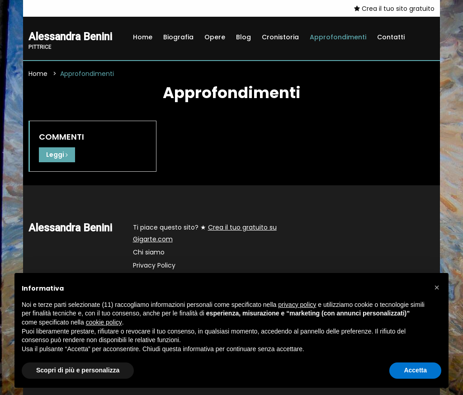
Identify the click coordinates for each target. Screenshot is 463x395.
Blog (243, 37)
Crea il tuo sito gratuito (394, 8)
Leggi (57, 155)
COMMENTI (61, 136)
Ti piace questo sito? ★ (205, 233)
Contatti (391, 37)
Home (142, 37)
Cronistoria (280, 37)
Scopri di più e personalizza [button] (77, 370)
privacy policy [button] (297, 304)
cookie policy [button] (104, 322)
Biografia (178, 37)
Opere (214, 37)
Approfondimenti (338, 37)
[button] (437, 287)
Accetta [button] (415, 370)
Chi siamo (149, 252)
